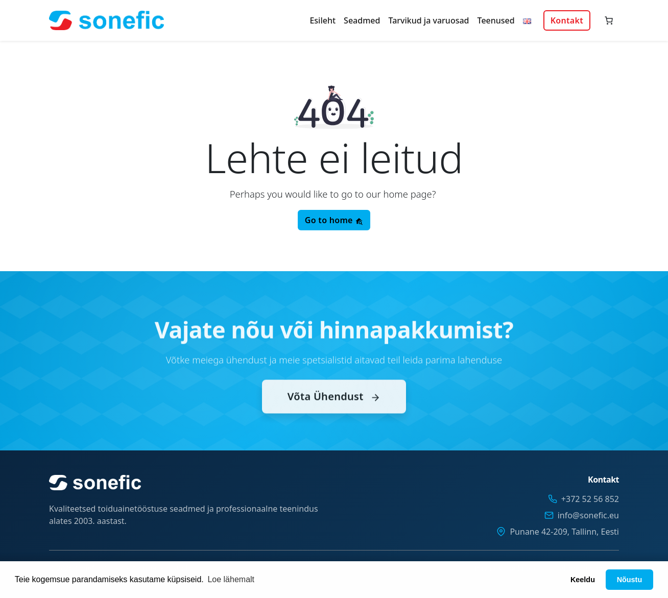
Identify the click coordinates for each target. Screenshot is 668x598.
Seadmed (362, 20)
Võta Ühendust (334, 408)
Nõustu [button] (629, 580)
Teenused (496, 20)
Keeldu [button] (582, 580)
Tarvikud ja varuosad (428, 20)
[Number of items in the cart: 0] (609, 20)
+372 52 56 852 (590, 499)
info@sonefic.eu (588, 515)
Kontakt (567, 20)
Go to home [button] (334, 220)
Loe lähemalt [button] (230, 579)
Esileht (322, 20)
